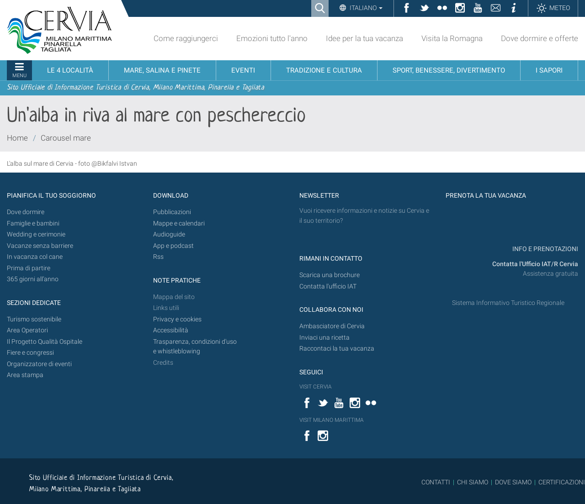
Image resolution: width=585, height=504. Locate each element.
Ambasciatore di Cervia (332, 326)
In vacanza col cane (35, 257)
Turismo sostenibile (34, 319)
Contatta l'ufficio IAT (327, 286)
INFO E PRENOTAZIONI (544, 249)
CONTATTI (435, 482)
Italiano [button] (365, 7)
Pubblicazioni (172, 212)
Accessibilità (170, 330)
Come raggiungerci (186, 38)
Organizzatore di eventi (39, 364)
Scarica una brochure (329, 275)
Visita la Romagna (452, 38)
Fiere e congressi (30, 353)
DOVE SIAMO (513, 482)
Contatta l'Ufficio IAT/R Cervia (535, 264)
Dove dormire (25, 212)
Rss (158, 257)
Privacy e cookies (177, 319)
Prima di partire (28, 268)
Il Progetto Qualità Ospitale (44, 342)
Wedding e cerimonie (36, 234)
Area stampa (25, 375)
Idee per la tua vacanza (364, 38)
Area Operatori (27, 330)
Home (17, 137)
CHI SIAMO (472, 482)
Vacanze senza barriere (40, 246)
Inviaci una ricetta (324, 337)
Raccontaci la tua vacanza (336, 348)
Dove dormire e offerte (539, 38)
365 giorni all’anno (32, 279)
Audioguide (169, 234)
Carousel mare (66, 137)
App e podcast (173, 246)
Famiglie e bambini (33, 223)
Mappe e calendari (179, 223)
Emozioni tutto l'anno (272, 38)
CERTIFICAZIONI (561, 482)
